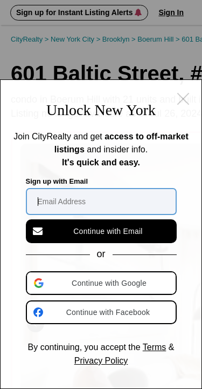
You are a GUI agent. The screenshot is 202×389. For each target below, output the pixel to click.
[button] (102, 283)
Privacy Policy (101, 360)
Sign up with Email (57, 181)
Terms (154, 347)
